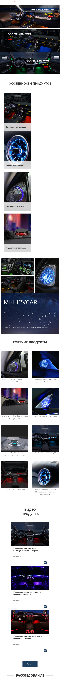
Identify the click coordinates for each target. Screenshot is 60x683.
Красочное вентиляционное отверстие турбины (44, 125)
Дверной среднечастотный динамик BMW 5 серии (45, 298)
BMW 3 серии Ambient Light (45, 370)
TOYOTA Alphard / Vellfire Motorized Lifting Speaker (14, 335)
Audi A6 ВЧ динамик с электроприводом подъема (14, 371)
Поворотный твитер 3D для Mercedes (18, 165)
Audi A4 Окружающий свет (15, 407)
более (30, 582)
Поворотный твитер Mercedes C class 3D (14, 298)
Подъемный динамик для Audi (44, 165)
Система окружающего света (18, 125)
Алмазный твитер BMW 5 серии (45, 334)
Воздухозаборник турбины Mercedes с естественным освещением (45, 409)
